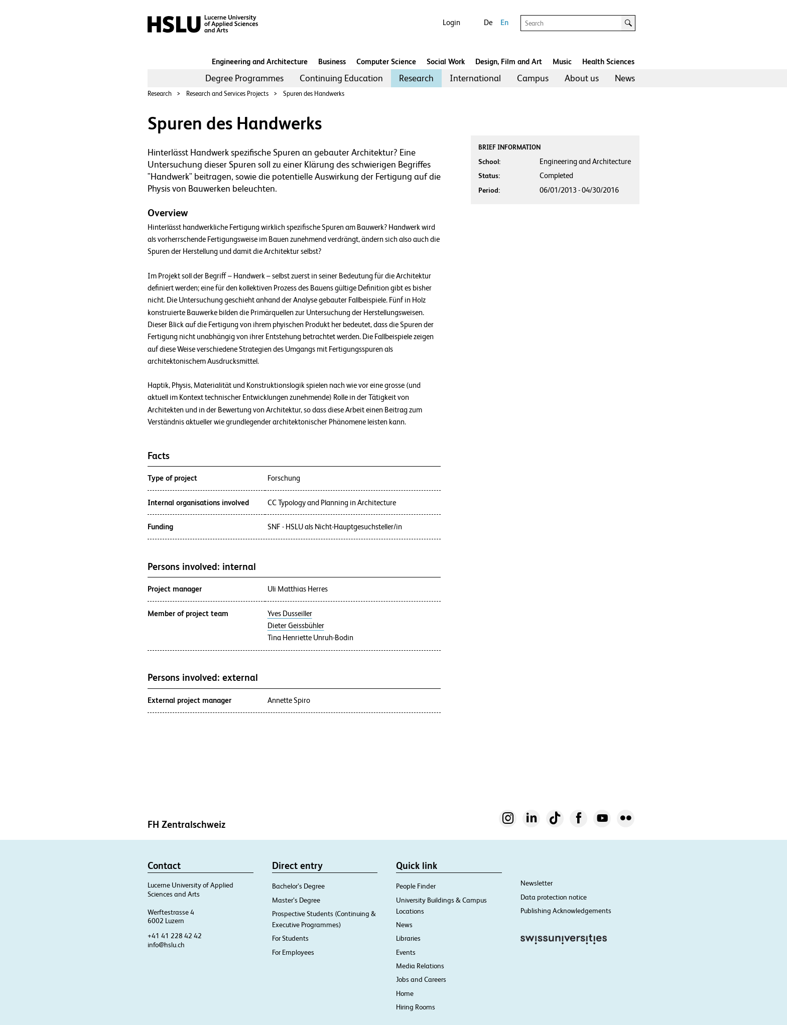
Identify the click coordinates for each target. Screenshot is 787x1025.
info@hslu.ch (166, 945)
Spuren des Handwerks (313, 93)
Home (405, 993)
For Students (290, 938)
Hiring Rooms (415, 1007)
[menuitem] (244, 78)
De (488, 22)
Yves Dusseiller (290, 614)
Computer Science (386, 61)
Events (406, 952)
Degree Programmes (244, 78)
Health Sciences (608, 61)
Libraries (408, 938)
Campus (533, 78)
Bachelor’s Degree (298, 886)
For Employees (293, 952)
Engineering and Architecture (260, 61)
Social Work (446, 61)
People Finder (416, 886)
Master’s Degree (296, 900)
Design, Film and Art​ (508, 61)
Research (416, 78)
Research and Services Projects (227, 93)
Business (332, 61)
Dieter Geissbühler (296, 626)
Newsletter (536, 883)
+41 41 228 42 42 (175, 936)
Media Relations (420, 966)
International (475, 78)
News (625, 78)
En (504, 22)
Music (562, 61)
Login (451, 22)
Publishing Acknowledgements (565, 911)
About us (582, 78)
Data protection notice (553, 897)
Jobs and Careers (421, 979)
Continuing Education (341, 78)
